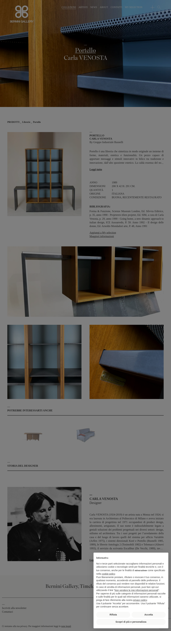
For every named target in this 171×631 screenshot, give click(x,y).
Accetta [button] (148, 614)
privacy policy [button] (140, 600)
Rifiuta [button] (113, 614)
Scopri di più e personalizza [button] (131, 621)
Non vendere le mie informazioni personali (136, 590)
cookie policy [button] (108, 573)
